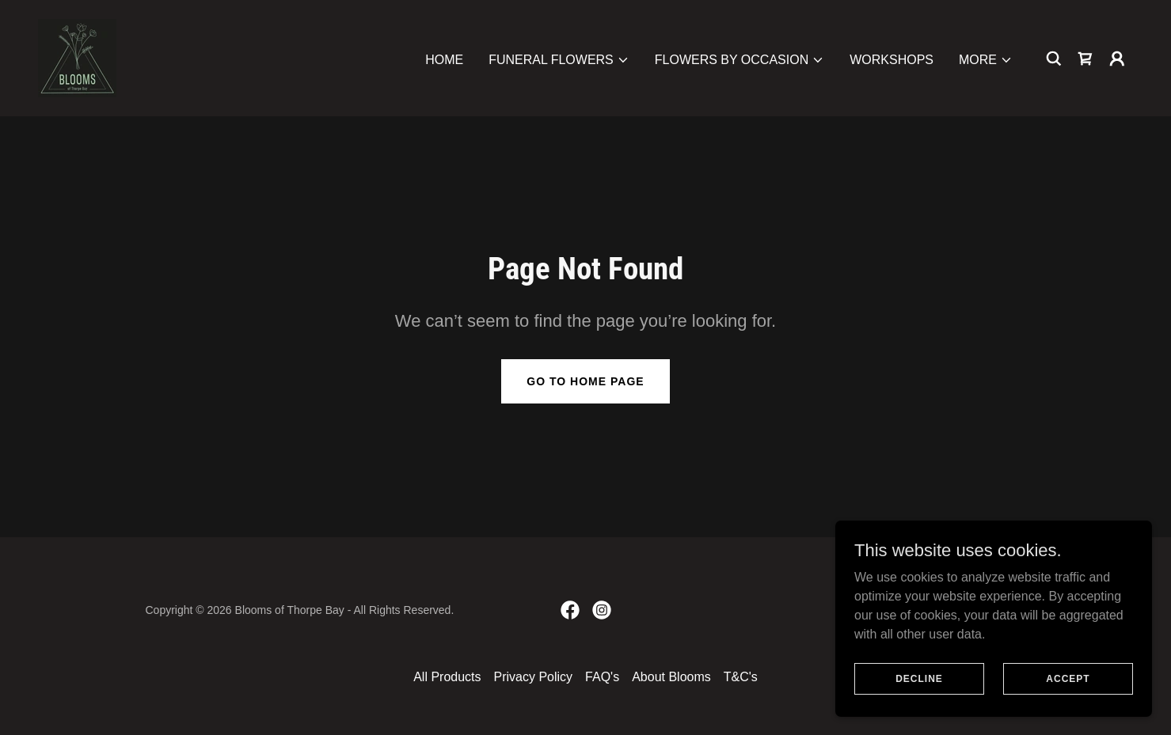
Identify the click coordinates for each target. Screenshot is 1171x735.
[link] (77, 57)
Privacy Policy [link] (533, 677)
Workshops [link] (891, 59)
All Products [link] (447, 677)
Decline (919, 700)
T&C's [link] (741, 677)
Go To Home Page (585, 381)
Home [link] (444, 59)
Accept (1067, 700)
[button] (559, 60)
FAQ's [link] (602, 677)
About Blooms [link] (671, 677)
